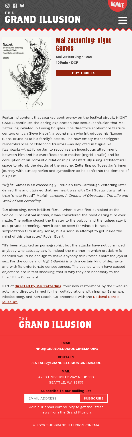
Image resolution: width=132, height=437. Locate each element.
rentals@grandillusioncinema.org (66, 363)
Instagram (7, 5)
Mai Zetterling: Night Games (83, 44)
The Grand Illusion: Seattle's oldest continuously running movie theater (59, 17)
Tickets (83, 73)
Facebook (15, 5)
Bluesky (22, 5)
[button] (122, 20)
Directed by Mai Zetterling (38, 286)
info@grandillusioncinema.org (66, 348)
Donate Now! (116, 6)
